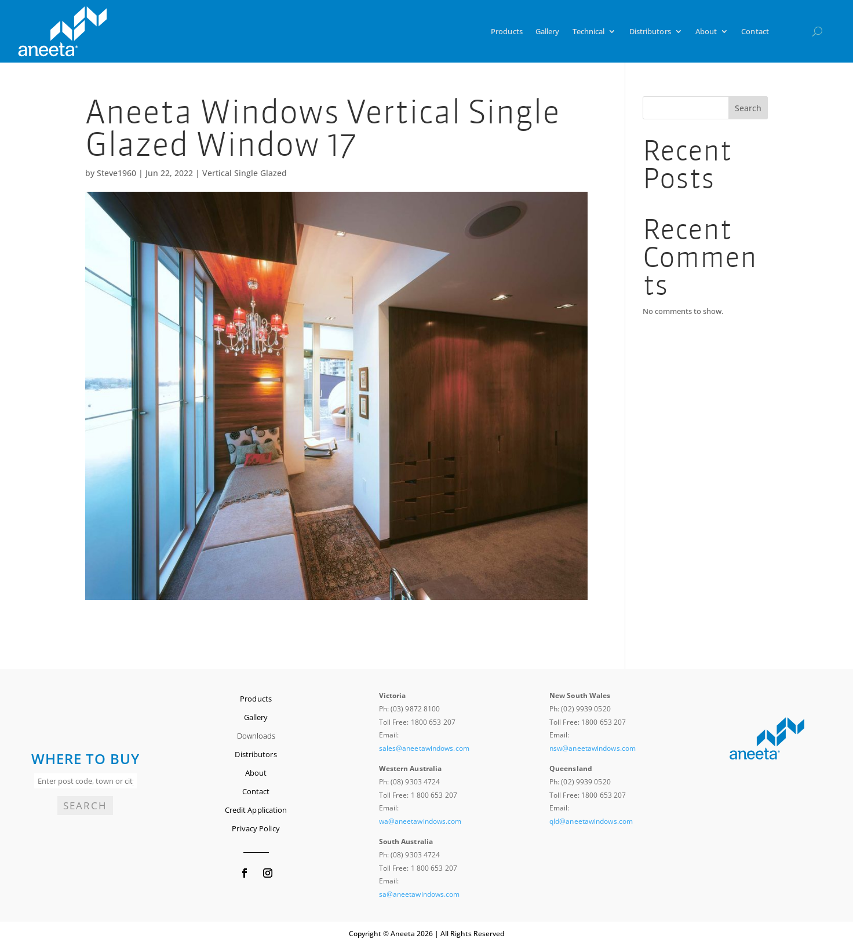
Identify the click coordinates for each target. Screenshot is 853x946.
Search (748, 108)
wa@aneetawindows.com (420, 821)
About (706, 31)
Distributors (650, 31)
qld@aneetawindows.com (591, 821)
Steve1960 (116, 172)
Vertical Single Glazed (244, 172)
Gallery (547, 31)
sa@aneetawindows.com (419, 894)
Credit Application (256, 810)
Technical (589, 31)
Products (507, 31)
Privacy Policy (255, 828)
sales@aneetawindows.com (424, 748)
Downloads (256, 735)
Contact (755, 31)
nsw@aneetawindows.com (592, 748)
